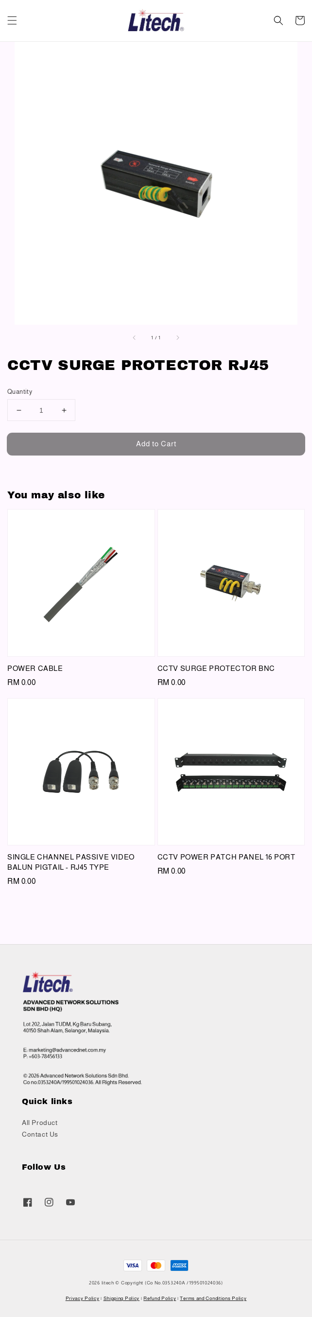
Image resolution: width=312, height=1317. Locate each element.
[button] (12, 20)
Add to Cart (156, 443)
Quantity (19, 391)
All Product (40, 1122)
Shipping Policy (122, 1298)
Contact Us (40, 1134)
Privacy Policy (83, 1298)
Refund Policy (159, 1298)
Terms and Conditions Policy (213, 1298)
